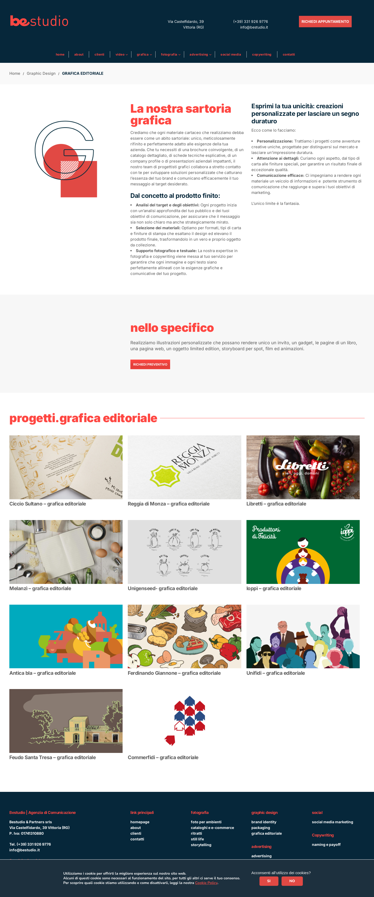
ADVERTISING (199, 54)
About (79, 54)
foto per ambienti (206, 822)
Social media (231, 54)
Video (120, 54)
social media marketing (332, 822)
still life (197, 839)
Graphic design (41, 73)
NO (292, 881)
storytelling (201, 844)
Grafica (143, 54)
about (135, 827)
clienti (135, 833)
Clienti (99, 54)
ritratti (196, 833)
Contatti (289, 54)
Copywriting (262, 54)
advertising (261, 856)
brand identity (263, 822)
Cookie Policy (206, 882)
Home (60, 54)
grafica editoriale (266, 833)
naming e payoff (326, 844)
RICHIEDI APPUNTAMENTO (325, 21)
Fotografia (169, 54)
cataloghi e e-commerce (212, 827)
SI (269, 881)
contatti (137, 839)
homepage (139, 822)
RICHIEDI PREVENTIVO (150, 364)
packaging (260, 827)
